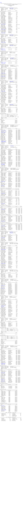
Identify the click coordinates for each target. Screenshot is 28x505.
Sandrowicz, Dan (3, 435)
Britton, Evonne (3, 108)
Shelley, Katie (3, 90)
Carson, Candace (3, 34)
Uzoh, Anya (2, 367)
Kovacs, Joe (2, 454)
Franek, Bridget (3, 75)
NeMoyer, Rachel (3, 169)
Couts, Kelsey (3, 231)
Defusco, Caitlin (3, 28)
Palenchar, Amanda (3, 168)
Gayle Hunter (12, 174)
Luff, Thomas (3, 486)
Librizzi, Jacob (3, 366)
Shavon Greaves (11, 41)
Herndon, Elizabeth (3, 491)
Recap (1, 2)
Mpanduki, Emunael (3, 298)
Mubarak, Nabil (3, 446)
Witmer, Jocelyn (3, 158)
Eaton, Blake (3, 456)
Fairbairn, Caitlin (3, 156)
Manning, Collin (3, 315)
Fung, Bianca (3, 196)
